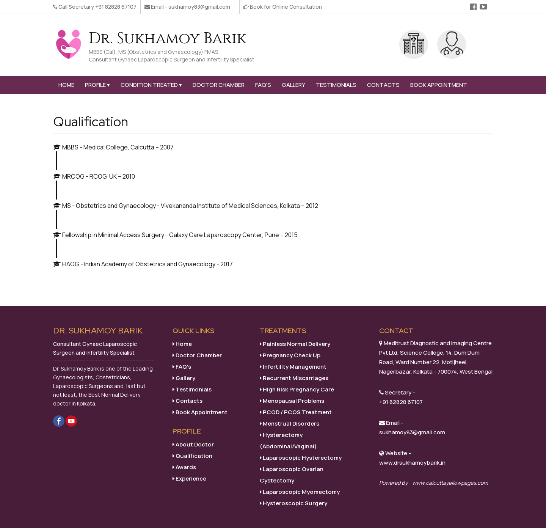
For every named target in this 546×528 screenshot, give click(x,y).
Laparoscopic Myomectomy (300, 492)
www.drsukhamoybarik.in (412, 463)
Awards (184, 467)
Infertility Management (293, 367)
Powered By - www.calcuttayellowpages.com (433, 482)
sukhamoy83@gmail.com (199, 6)
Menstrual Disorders (289, 423)
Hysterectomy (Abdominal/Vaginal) (288, 440)
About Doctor (193, 444)
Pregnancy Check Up (290, 355)
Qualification (192, 456)
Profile (97, 85)
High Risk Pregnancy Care (297, 389)
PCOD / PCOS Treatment (296, 412)
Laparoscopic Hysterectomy (301, 458)
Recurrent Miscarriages (294, 378)
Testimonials (336, 85)
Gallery (293, 85)
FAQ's (263, 85)
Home (66, 85)
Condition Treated (151, 85)
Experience (189, 478)
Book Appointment (438, 85)
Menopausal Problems (292, 401)
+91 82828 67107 (115, 6)
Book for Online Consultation (286, 6)
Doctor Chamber (219, 85)
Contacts (383, 85)
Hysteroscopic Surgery (293, 503)
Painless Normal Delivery (295, 344)
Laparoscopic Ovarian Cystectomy (291, 474)
